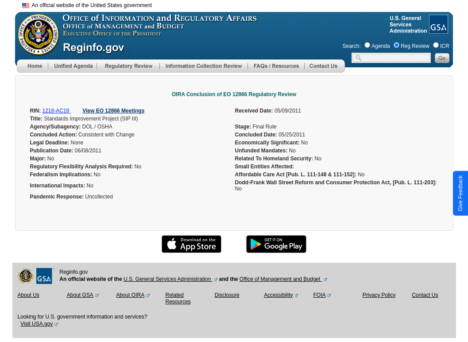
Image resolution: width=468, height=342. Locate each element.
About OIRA (130, 295)
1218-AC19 (57, 111)
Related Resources (177, 298)
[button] (72, 66)
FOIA (319, 295)
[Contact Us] (324, 71)
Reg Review (415, 46)
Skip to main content (239, 4)
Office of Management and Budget (281, 279)
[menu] (72, 66)
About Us (28, 295)
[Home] (32, 71)
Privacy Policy (379, 295)
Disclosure (227, 295)
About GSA (80, 295)
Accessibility (278, 295)
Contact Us (425, 295)
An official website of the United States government (87, 5)
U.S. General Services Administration (168, 279)
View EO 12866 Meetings (113, 111)
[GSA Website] (438, 30)
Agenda (380, 46)
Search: (352, 46)
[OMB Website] (35, 51)
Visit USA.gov (36, 324)
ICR (444, 46)
